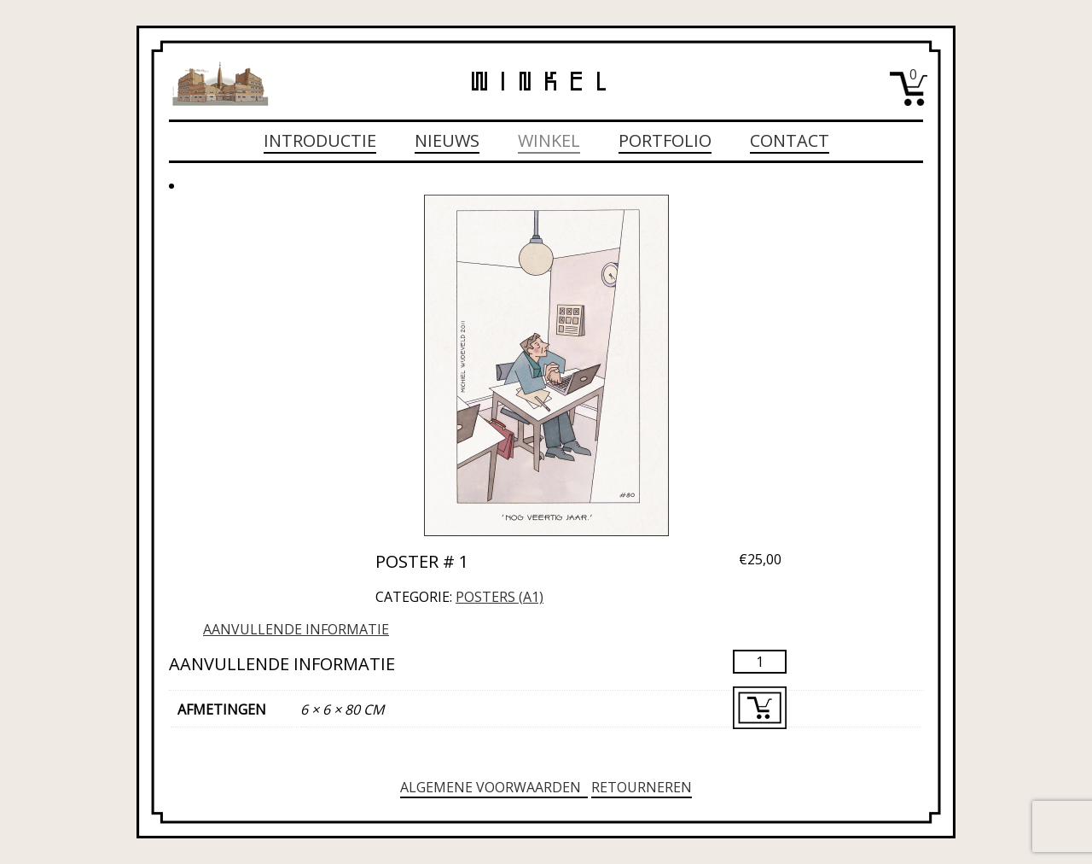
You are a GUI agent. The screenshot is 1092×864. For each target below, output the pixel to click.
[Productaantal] (760, 662)
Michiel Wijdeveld (220, 84)
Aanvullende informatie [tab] (296, 629)
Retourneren (641, 787)
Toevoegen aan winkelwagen (760, 707)
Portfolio (665, 140)
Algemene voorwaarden (494, 787)
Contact (789, 140)
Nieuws (447, 140)
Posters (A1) (499, 596)
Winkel (549, 140)
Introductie (320, 140)
